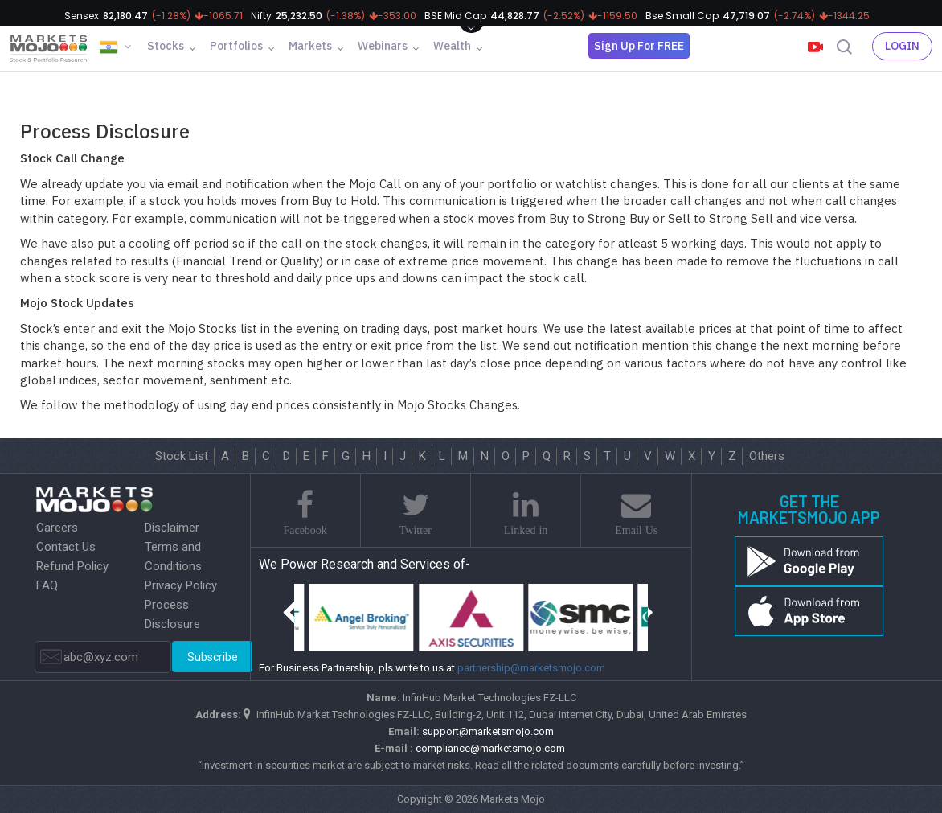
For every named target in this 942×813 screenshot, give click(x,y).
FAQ (47, 585)
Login (902, 46)
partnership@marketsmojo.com (531, 668)
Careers (57, 527)
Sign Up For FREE (639, 46)
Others (766, 456)
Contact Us (66, 547)
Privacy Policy (181, 585)
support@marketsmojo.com (488, 731)
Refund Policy (72, 566)
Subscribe (212, 657)
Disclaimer (172, 527)
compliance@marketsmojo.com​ (490, 748)
